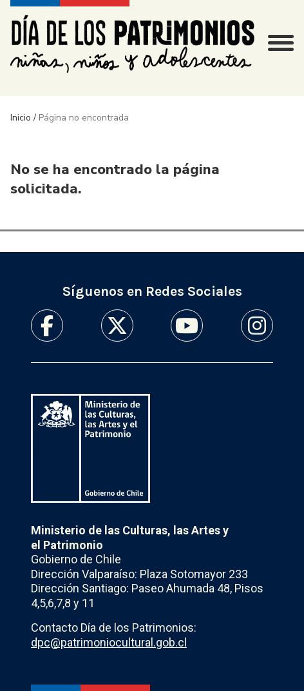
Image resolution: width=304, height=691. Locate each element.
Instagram (257, 325)
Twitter (117, 325)
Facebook (47, 325)
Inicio (20, 118)
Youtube (187, 325)
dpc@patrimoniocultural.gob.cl (109, 642)
